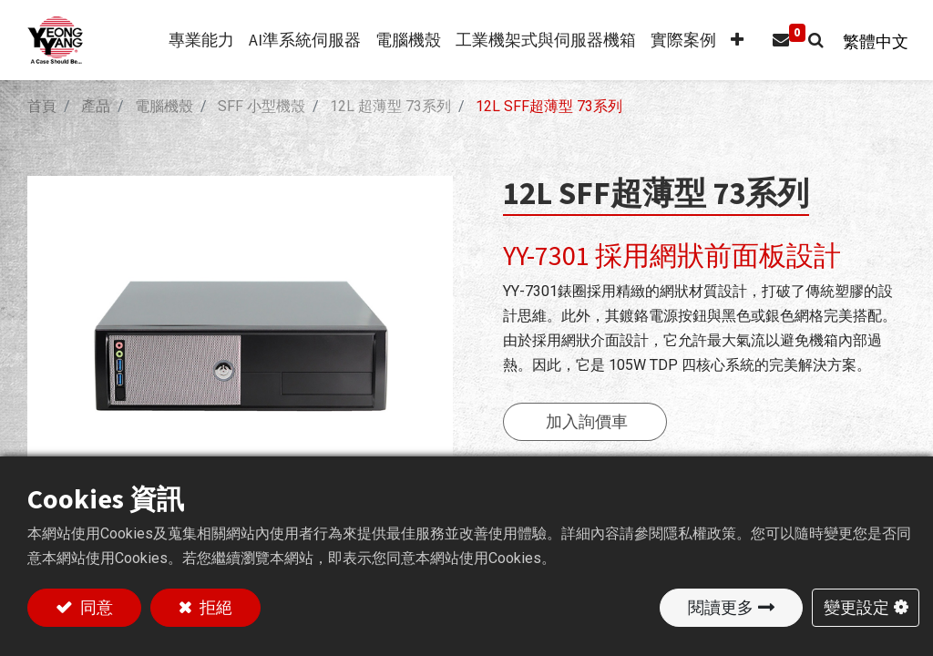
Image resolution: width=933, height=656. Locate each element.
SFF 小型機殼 (261, 106)
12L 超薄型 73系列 (390, 106)
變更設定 (856, 607)
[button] (729, 40)
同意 (95, 607)
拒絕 (214, 607)
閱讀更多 (721, 607)
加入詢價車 (587, 421)
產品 (95, 106)
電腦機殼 (164, 106)
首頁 (41, 106)
